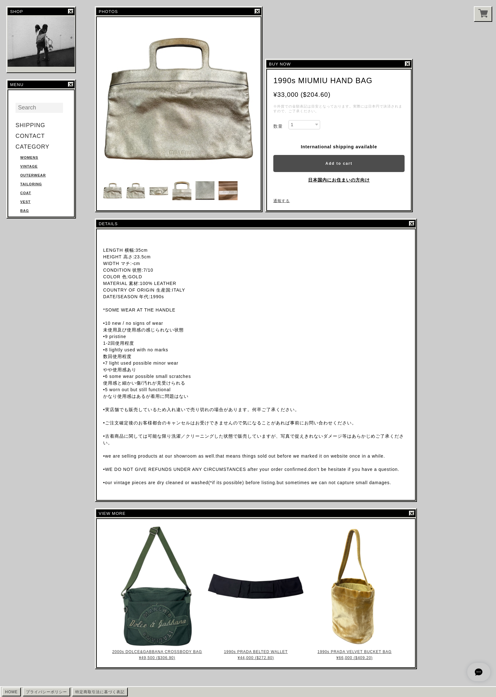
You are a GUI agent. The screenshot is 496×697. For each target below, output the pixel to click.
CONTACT (30, 136)
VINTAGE (29, 166)
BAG (24, 211)
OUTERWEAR (33, 175)
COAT (25, 193)
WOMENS (29, 157)
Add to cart (339, 163)
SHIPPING (30, 125)
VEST (25, 202)
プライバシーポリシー (46, 692)
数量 (278, 126)
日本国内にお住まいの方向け (339, 179)
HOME (11, 692)
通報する (281, 201)
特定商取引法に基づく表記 (100, 692)
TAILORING (31, 184)
